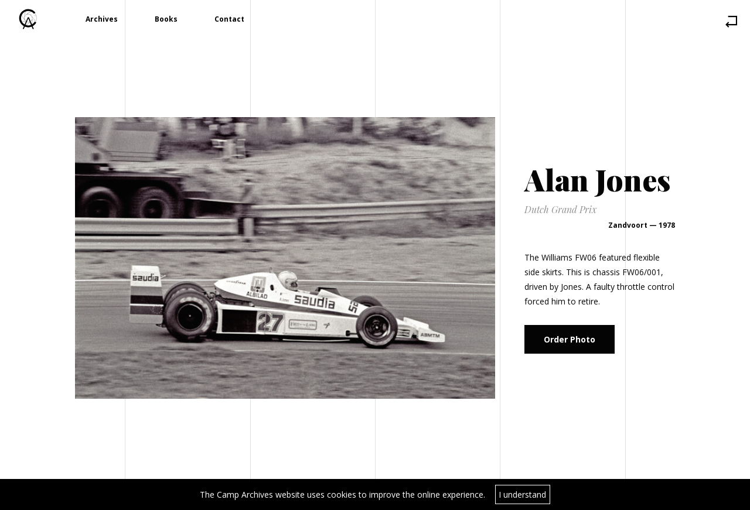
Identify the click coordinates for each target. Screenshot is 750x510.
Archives (102, 19)
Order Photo (569, 339)
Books (166, 19)
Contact (229, 19)
